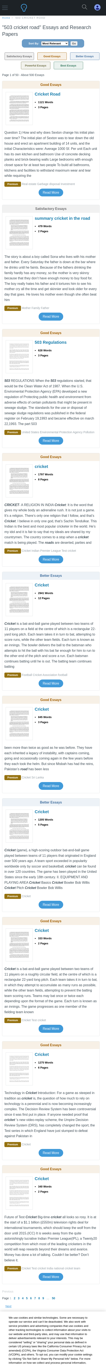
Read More (51, 192)
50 (53, 1298)
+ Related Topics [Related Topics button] (19, 1325)
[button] (5, 6)
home (6, 17)
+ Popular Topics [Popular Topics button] (19, 1346)
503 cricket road (31, 17)
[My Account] (99, 7)
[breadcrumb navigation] (53, 18)
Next (8, 1306)
